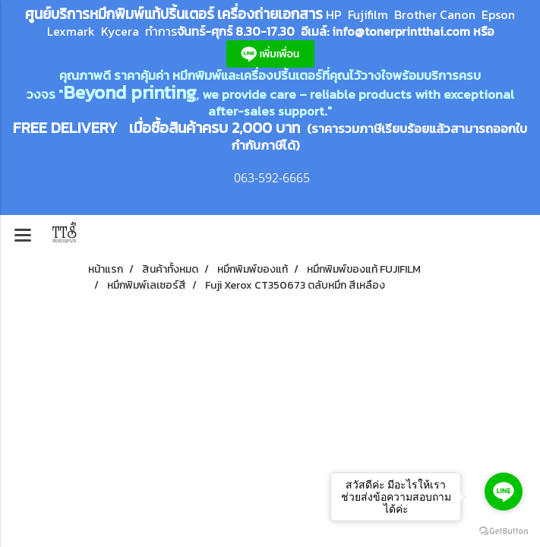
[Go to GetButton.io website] (503, 531)
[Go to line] (504, 492)
